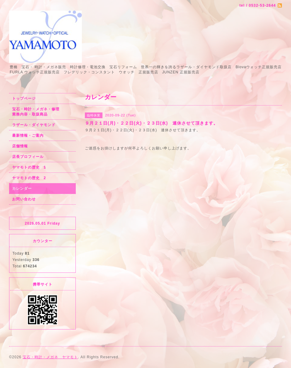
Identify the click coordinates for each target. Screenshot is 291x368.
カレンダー (22, 188)
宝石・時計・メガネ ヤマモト (50, 357)
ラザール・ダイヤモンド (33, 125)
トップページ (24, 98)
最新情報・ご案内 (28, 135)
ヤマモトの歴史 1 (29, 167)
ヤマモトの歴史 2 (29, 178)
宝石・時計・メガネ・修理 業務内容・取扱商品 (42, 111)
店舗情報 (20, 146)
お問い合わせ (24, 199)
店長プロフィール (28, 157)
